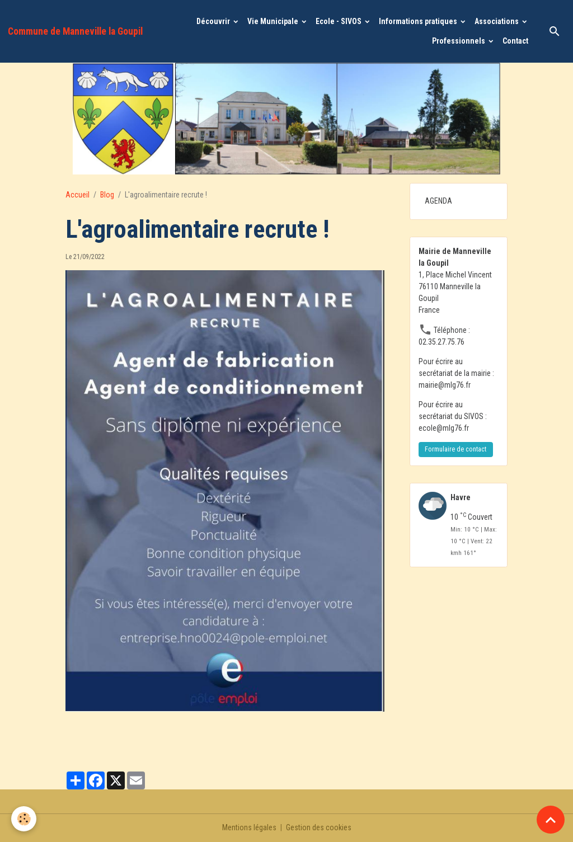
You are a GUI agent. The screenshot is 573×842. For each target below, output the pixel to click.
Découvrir (214, 21)
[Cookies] (23, 818)
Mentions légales (249, 827)
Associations (497, 21)
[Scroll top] (551, 820)
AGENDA (438, 200)
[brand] (75, 31)
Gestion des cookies (318, 827)
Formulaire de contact (455, 449)
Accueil (77, 194)
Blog (107, 194)
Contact (515, 40)
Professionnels (459, 40)
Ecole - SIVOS (339, 21)
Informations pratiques (419, 21)
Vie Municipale (273, 21)
